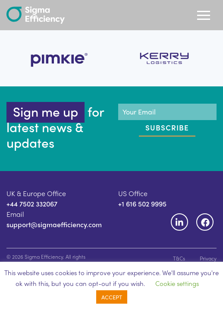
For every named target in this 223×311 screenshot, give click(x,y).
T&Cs (179, 258)
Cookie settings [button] (177, 283)
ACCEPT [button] (111, 297)
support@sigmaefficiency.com (54, 224)
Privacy (208, 258)
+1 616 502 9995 (142, 204)
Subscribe (167, 127)
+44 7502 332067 (31, 204)
